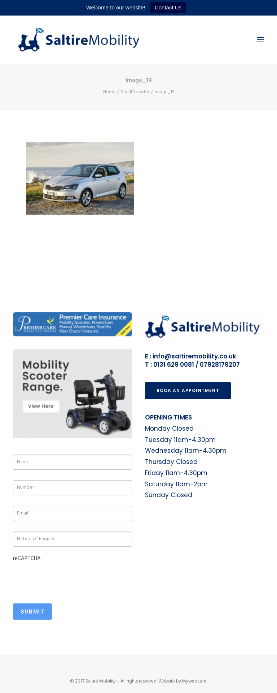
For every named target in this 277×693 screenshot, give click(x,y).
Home (109, 92)
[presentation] (68, 578)
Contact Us (168, 7)
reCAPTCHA (27, 558)
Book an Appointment (188, 390)
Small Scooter (135, 92)
